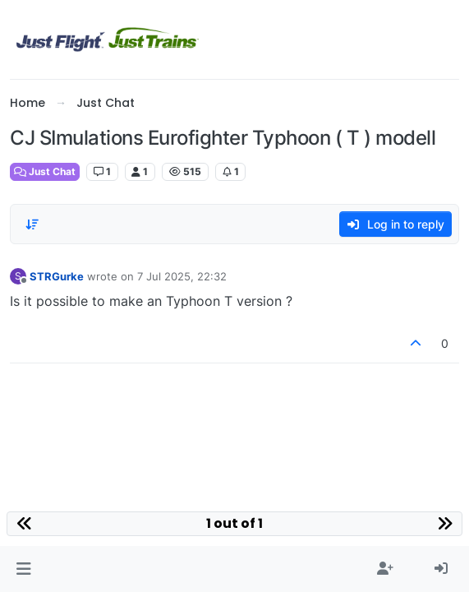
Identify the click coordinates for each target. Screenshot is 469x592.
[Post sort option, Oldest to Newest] (32, 224)
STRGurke (57, 276)
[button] (23, 569)
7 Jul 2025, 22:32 (182, 276)
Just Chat (45, 171)
